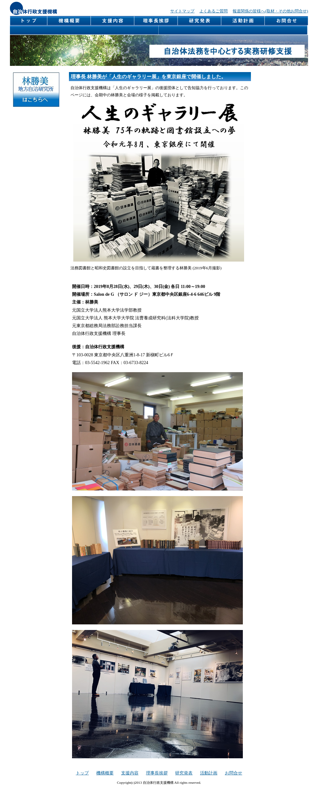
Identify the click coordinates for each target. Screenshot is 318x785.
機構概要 (69, 20)
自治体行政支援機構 (33, 8)
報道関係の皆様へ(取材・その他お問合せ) (270, 11)
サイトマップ (182, 11)
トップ (82, 772)
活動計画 (243, 20)
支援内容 (112, 20)
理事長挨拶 (156, 20)
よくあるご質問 (213, 11)
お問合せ (286, 20)
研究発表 (199, 20)
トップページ (29, 20)
